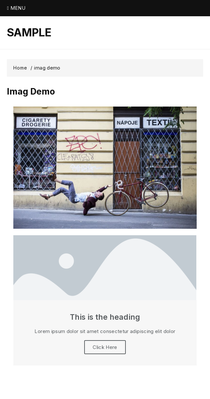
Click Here (105, 347)
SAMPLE (29, 32)
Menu (16, 8)
